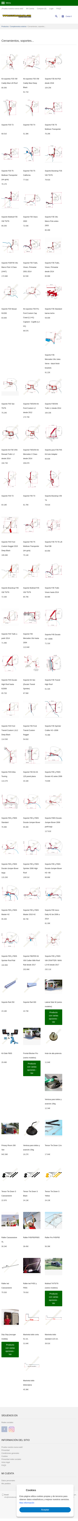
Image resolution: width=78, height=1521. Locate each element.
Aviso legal (5, 1462)
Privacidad (5, 1450)
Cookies (4, 1456)
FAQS (58, 9)
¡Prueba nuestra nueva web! (12, 9)
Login (51, 9)
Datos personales (8, 1481)
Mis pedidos (6, 1484)
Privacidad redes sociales (11, 1459)
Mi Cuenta (30, 9)
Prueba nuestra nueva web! (12, 1447)
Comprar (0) (41, 9)
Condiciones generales (10, 1453)
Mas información (26, 1503)
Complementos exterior (18, 26)
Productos (5, 26)
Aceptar (45, 1509)
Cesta (67, 16)
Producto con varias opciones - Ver (53, 1017)
